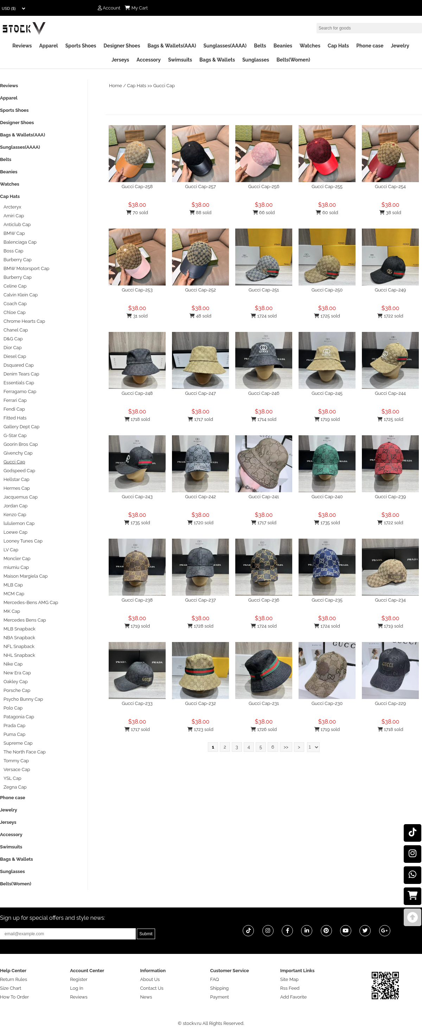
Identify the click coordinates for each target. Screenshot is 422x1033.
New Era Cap (17, 672)
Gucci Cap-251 (264, 290)
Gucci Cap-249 (390, 290)
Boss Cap (13, 251)
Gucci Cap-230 (327, 703)
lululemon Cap (19, 523)
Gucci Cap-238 (137, 600)
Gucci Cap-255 (327, 186)
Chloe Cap (15, 312)
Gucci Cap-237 (200, 600)
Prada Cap (14, 725)
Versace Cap (17, 769)
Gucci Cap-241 (264, 496)
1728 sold (200, 626)
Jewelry (400, 46)
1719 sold (327, 419)
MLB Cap (13, 585)
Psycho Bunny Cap (23, 699)
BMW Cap (14, 233)
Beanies (283, 46)
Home (115, 85)
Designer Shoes (122, 46)
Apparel (48, 46)
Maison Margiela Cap (25, 576)
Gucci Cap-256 (264, 186)
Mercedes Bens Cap (25, 620)
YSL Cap (12, 778)
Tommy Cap (16, 760)
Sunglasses (255, 60)
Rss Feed (290, 988)
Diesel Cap (15, 356)
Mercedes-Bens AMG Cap (31, 602)
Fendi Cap (14, 409)
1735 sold (137, 522)
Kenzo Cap (15, 514)
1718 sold (137, 419)
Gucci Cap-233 (137, 703)
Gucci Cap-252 (200, 290)
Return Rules (13, 979)
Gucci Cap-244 (390, 393)
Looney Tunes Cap (23, 541)
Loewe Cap (15, 532)
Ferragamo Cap (20, 391)
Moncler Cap (17, 558)
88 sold (201, 212)
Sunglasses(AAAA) (225, 46)
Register (79, 979)
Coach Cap (15, 303)
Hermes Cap (17, 488)
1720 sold (200, 522)
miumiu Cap (16, 567)
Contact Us (151, 988)
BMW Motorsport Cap (26, 268)
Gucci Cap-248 (137, 393)
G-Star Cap (15, 435)
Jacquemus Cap (21, 497)
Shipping (219, 988)
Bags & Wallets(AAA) (171, 46)
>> (286, 747)
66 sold (264, 212)
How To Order (14, 997)
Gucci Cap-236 (263, 600)
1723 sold (200, 729)
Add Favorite (293, 997)
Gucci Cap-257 (200, 186)
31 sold (137, 316)
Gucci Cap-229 (390, 703)
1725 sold (327, 316)
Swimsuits (180, 60)
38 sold (390, 212)
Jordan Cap (15, 505)
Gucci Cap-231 (264, 703)
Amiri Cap (14, 215)
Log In (76, 988)
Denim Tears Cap (21, 374)
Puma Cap (14, 734)
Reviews (22, 46)
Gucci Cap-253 (137, 290)
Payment (219, 997)
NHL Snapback (19, 655)
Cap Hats (338, 46)
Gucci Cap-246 (264, 393)
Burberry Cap (18, 259)
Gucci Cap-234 (390, 600)
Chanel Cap (16, 330)
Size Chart (10, 988)
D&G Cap (13, 338)
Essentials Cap (19, 382)
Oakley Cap (16, 681)
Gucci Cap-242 (200, 496)
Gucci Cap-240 (327, 496)
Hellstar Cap (17, 479)
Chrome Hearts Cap (24, 321)
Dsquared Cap (19, 365)
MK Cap (12, 611)
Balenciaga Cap (20, 242)
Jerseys (120, 60)
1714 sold (263, 419)
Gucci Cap (164, 85)
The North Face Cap (25, 752)
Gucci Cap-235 (327, 600)
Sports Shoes (80, 46)
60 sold (327, 212)
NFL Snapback (19, 646)
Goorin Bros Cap (21, 444)
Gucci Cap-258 (137, 186)
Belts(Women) (293, 60)
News (146, 997)
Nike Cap (13, 664)
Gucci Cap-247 (200, 393)
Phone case (369, 46)
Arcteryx (12, 207)
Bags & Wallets (217, 60)
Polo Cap (13, 708)
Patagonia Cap (19, 716)
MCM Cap (14, 593)
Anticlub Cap (17, 224)
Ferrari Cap (15, 400)
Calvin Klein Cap (21, 294)
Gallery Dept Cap (21, 426)
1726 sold (264, 729)
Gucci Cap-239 (390, 496)
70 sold (137, 212)
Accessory (148, 60)
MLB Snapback (20, 628)
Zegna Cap (15, 787)
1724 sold (264, 316)
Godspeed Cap (19, 470)
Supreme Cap (18, 743)
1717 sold (200, 419)
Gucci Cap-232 (200, 703)
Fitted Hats (15, 418)
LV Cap (11, 549)
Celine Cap (15, 286)
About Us (150, 979)
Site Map (289, 979)
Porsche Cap (17, 690)
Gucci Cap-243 (137, 496)
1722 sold (390, 316)
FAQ (214, 979)
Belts (260, 46)
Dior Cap (12, 347)
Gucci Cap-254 (390, 186)
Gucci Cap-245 (327, 393)
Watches (310, 46)
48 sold (200, 316)
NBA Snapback (19, 637)
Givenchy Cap (18, 453)
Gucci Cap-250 (327, 290)
